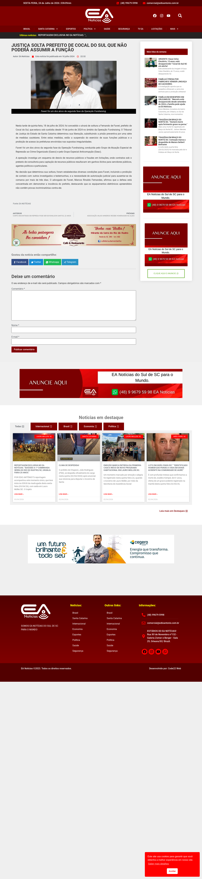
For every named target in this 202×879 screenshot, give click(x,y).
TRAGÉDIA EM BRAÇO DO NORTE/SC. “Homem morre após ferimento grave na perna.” (172, 122)
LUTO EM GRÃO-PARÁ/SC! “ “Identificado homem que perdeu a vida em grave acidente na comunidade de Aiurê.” (168, 467)
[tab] (19, 426)
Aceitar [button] (172, 871)
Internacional (79, 623)
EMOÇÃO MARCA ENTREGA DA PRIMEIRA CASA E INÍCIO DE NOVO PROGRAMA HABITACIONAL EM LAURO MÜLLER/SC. (122, 467)
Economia (77, 629)
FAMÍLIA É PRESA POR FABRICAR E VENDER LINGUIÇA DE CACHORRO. (172, 81)
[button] (180, 15)
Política (90, 28)
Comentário (18, 289)
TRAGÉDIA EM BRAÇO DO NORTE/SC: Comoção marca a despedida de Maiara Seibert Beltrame (172, 141)
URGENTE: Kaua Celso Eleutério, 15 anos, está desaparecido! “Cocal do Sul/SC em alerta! (172, 62)
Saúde (107, 29)
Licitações (156, 29)
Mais (174, 28)
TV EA (140, 29)
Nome (15, 325)
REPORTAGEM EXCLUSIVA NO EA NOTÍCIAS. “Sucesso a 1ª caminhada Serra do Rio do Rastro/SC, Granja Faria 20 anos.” (32, 469)
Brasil (26, 29)
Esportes (71, 29)
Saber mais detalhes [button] (158, 864)
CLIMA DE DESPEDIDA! (69, 465)
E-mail (15, 337)
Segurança (124, 29)
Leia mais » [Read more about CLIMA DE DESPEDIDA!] (63, 494)
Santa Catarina (48, 28)
